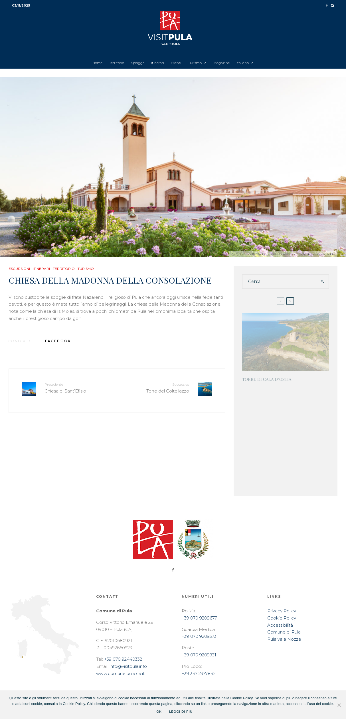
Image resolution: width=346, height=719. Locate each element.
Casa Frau (277, 418)
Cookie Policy (281, 618)
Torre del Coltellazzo (155, 387)
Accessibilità (280, 625)
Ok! (159, 712)
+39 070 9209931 (199, 655)
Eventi (176, 63)
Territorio (116, 63)
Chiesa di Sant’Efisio (78, 387)
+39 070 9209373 (199, 636)
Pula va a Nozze (284, 639)
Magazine (221, 63)
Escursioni (19, 268)
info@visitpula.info (128, 666)
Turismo (195, 63)
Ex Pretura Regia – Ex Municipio (291, 450)
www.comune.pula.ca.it (120, 673)
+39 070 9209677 (199, 618)
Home (97, 63)
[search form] (279, 281)
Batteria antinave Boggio (295, 390)
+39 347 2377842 (199, 673)
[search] (323, 281)
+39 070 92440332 (123, 659)
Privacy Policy (281, 611)
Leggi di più (181, 712)
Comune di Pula (284, 632)
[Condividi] (58, 341)
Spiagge (137, 63)
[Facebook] (326, 5)
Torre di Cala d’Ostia (266, 376)
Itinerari (157, 63)
